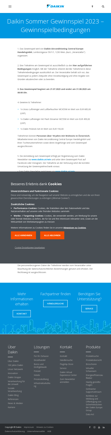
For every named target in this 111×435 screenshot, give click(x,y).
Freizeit (37, 371)
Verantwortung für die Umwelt (16, 383)
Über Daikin (13, 361)
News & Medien (15, 403)
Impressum (29, 427)
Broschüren (91, 364)
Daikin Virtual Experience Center (68, 373)
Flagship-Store (66, 364)
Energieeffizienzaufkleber (94, 376)
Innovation (13, 373)
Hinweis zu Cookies (44, 427)
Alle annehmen (23, 235)
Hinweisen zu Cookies (74, 227)
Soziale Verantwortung (15, 389)
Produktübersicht (94, 360)
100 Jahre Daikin (15, 365)
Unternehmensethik (36, 431)
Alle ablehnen (52, 235)
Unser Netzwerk (15, 369)
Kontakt (63, 356)
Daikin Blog (13, 395)
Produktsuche (92, 356)
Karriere (11, 407)
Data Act (90, 414)
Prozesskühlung (41, 379)
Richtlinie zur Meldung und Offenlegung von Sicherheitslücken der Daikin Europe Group (94, 403)
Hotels (37, 375)
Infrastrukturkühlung (42, 384)
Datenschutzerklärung (15, 431)
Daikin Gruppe (14, 377)
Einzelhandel (39, 360)
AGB (49, 431)
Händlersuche (66, 360)
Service (63, 368)
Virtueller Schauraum (91, 369)
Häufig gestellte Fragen (93, 383)
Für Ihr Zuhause (41, 356)
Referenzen (13, 399)
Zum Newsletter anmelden (67, 380)
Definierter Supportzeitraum (93, 390)
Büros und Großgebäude (40, 365)
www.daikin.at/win (41, 159)
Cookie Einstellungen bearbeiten (30, 247)
